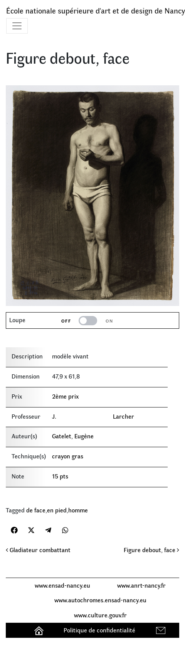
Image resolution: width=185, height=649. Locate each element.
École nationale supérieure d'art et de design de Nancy (95, 10)
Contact (161, 630)
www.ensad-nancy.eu (62, 585)
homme (78, 510)
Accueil (40, 630)
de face (35, 510)
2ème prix (65, 396)
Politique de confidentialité (99, 630)
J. (54, 416)
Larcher (123, 416)
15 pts (60, 476)
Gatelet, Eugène (73, 436)
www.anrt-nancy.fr (141, 585)
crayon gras (67, 456)
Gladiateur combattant (38, 550)
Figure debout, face (151, 550)
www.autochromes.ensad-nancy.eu (100, 600)
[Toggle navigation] (17, 26)
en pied (57, 510)
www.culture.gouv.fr (100, 615)
